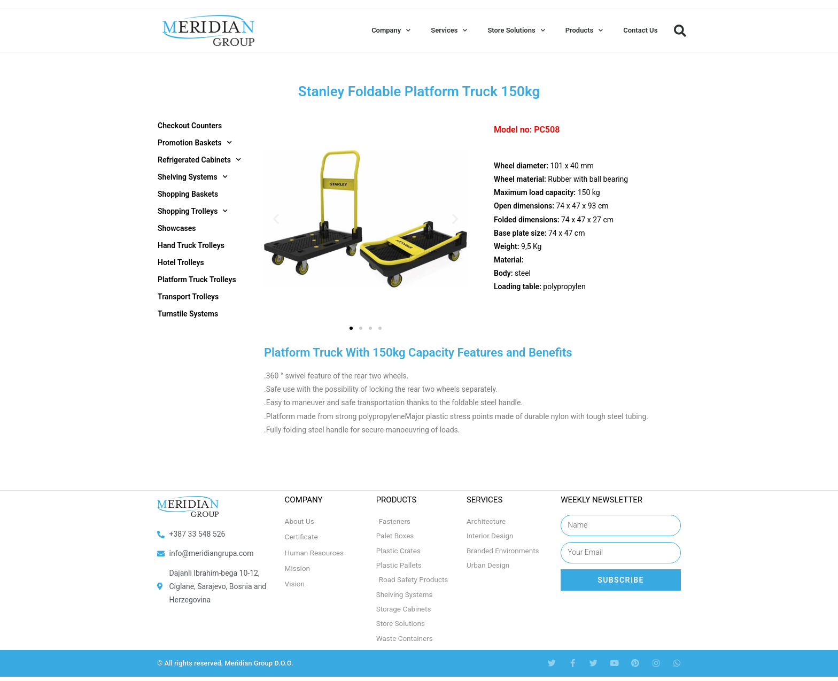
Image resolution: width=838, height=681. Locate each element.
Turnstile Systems (188, 313)
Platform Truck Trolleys (197, 279)
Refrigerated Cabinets (199, 160)
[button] (680, 30)
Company (390, 30)
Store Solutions (516, 30)
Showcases (177, 228)
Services (449, 30)
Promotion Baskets (195, 143)
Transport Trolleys (188, 296)
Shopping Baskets (188, 194)
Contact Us (640, 30)
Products (584, 30)
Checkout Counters (190, 125)
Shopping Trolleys (193, 211)
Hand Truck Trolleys (191, 245)
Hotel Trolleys (181, 262)
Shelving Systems (193, 177)
